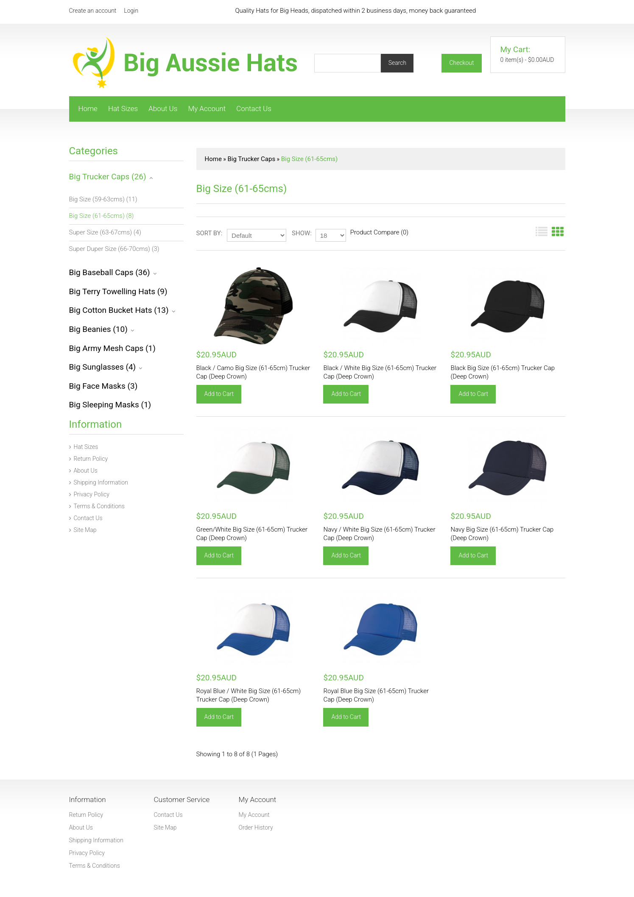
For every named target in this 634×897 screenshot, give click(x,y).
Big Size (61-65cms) (309, 159)
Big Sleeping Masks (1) (110, 405)
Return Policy (88, 458)
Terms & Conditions (97, 506)
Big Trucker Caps (251, 159)
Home (88, 108)
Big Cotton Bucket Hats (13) (119, 310)
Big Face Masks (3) (103, 386)
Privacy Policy (89, 494)
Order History (256, 827)
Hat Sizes (123, 108)
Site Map (83, 529)
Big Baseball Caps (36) (109, 272)
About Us (162, 108)
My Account (207, 108)
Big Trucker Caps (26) (107, 176)
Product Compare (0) (379, 232)
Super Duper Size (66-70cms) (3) (114, 249)
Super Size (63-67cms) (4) (105, 232)
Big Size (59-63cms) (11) (103, 199)
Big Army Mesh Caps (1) (112, 348)
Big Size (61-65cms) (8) (101, 216)
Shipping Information (98, 482)
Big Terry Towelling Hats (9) (118, 291)
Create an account (93, 10)
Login (131, 10)
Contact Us (253, 108)
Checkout (461, 62)
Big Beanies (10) (98, 329)
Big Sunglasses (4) (102, 367)
